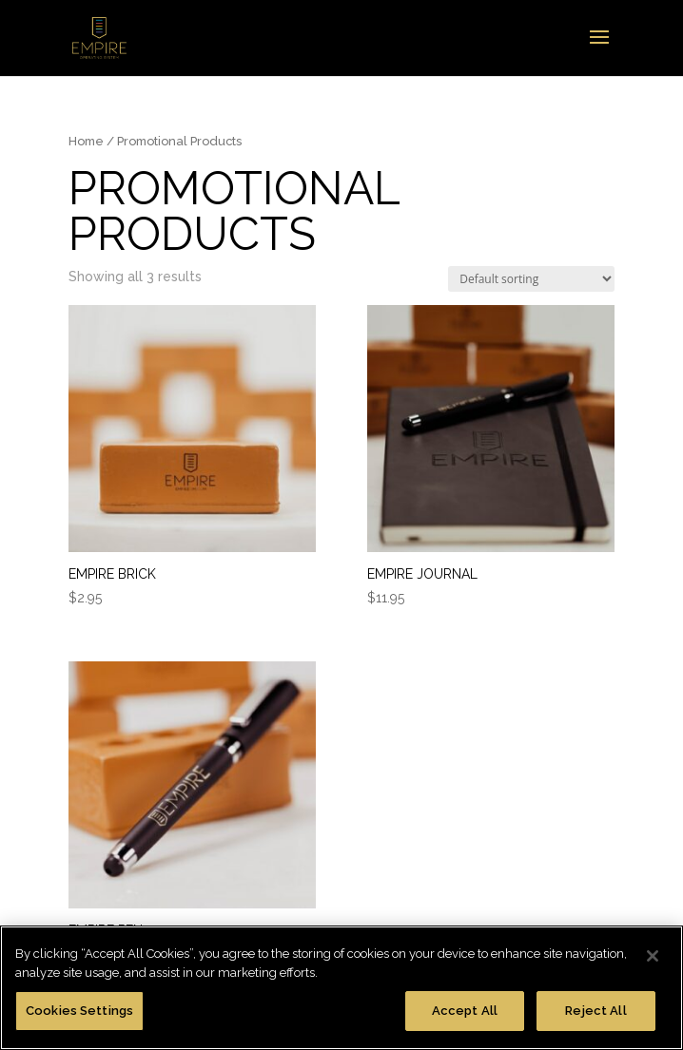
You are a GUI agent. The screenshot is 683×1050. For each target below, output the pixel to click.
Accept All (465, 1010)
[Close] (652, 956)
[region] (341, 988)
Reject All (595, 1010)
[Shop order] (531, 279)
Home (86, 141)
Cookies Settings (79, 1010)
